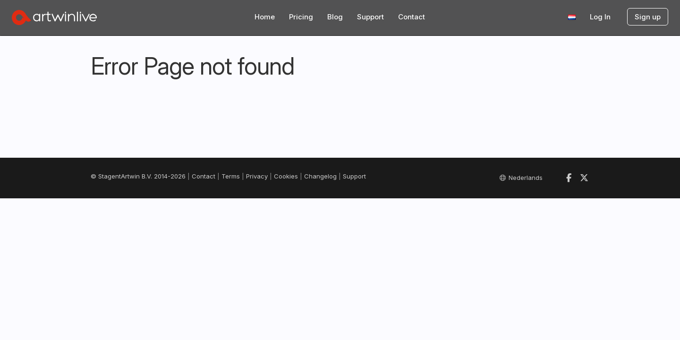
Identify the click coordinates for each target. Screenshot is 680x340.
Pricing (301, 16)
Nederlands (521, 177)
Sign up (648, 16)
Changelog (320, 176)
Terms (230, 176)
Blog (335, 16)
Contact (411, 16)
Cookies (286, 176)
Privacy (257, 176)
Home (265, 16)
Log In (600, 16)
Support (370, 16)
